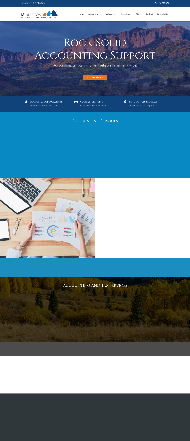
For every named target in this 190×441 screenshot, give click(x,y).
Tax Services (109, 14)
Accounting (93, 14)
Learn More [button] (95, 77)
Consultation (163, 14)
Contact (149, 14)
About (138, 14)
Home (81, 14)
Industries (125, 14)
